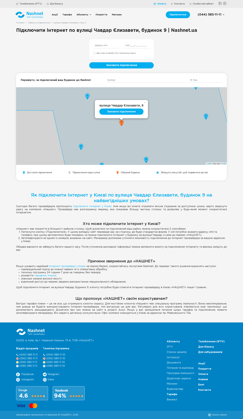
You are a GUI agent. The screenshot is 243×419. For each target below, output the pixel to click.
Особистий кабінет (201, 4)
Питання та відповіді (180, 368)
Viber (48, 380)
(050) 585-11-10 (54, 358)
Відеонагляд (175, 389)
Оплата (160, 4)
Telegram (51, 374)
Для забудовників (210, 352)
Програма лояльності (180, 373)
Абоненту (82, 15)
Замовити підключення (121, 65)
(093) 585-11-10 (54, 362)
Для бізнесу (55, 4)
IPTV (170, 347)
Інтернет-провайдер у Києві (67, 266)
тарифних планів (45, 275)
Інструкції (173, 357)
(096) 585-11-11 (26, 366)
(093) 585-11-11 (26, 362)
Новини (203, 379)
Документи (174, 363)
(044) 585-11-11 (27, 354)
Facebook (25, 374)
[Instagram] (225, 3)
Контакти (178, 4)
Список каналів (177, 352)
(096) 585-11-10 (54, 366)
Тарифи (67, 15)
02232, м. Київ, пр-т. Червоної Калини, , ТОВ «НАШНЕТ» (55, 340)
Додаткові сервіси (179, 378)
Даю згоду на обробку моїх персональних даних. (116, 53)
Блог (201, 385)
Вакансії (172, 400)
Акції (55, 15)
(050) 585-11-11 (27, 358)
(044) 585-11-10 (54, 354)
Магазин (117, 15)
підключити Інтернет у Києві (92, 206)
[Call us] (211, 15)
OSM (224, 164)
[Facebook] (220, 3)
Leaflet (209, 164)
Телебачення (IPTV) (29, 4)
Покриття (101, 15)
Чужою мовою (217, 415)
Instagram (25, 380)
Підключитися (178, 15)
